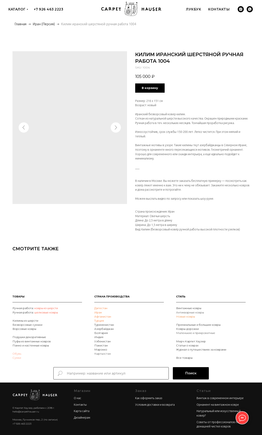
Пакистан (101, 345)
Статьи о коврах (187, 345)
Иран (98, 312)
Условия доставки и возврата (155, 404)
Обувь (16, 353)
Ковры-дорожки (187, 328)
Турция (99, 320)
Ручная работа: (23, 308)
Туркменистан (104, 324)
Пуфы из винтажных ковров (31, 341)
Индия (98, 337)
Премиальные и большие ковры (198, 324)
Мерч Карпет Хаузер (191, 341)
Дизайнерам (82, 417)
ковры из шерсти (46, 308)
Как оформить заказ (148, 398)
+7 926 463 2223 (48, 9)
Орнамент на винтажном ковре (218, 404)
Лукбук (193, 9)
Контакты (219, 9)
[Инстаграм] (241, 9)
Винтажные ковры (188, 308)
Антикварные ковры (190, 312)
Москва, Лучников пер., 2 (27, 419)
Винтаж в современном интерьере (220, 398)
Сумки (16, 357)
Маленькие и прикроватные (195, 333)
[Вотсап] (250, 9)
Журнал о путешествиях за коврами (201, 349)
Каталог (17, 9)
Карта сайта (81, 411)
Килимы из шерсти (25, 320)
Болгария (101, 333)
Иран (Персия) (44, 24)
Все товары (184, 357)
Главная (20, 24)
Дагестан (100, 308)
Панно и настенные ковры (30, 345)
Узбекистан (102, 341)
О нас (77, 398)
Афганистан (102, 316)
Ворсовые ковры (24, 328)
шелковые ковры (46, 312)
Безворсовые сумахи (27, 324)
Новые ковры (185, 316)
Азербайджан (104, 328)
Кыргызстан (102, 353)
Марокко (100, 349)
